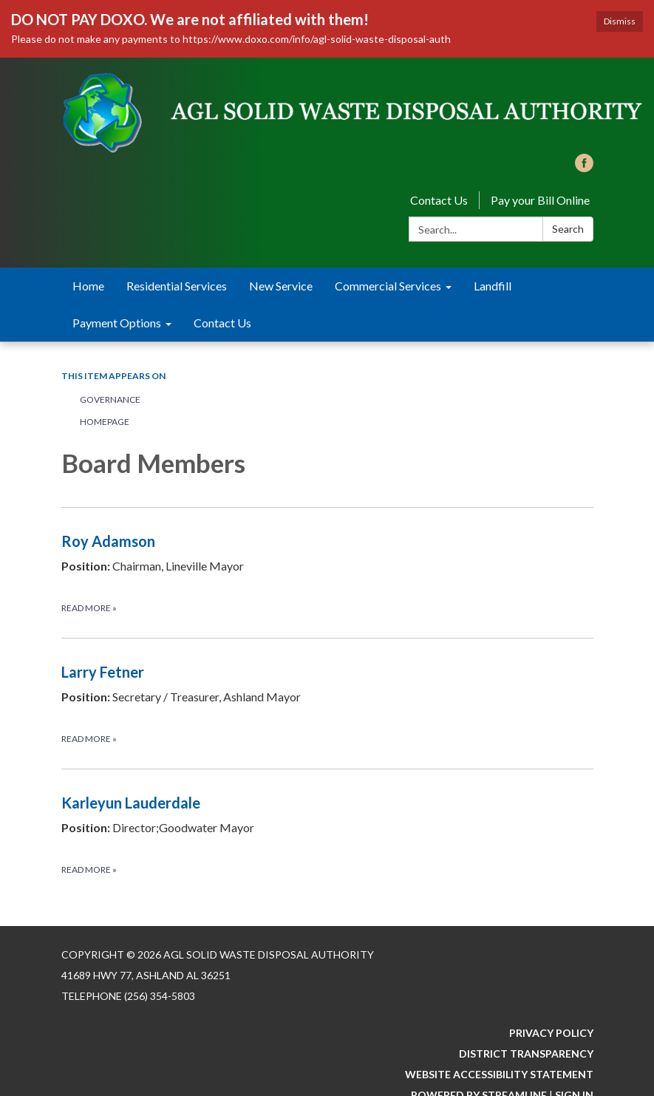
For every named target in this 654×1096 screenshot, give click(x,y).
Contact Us (439, 200)
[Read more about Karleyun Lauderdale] (327, 834)
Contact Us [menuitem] (222, 323)
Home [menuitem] (88, 286)
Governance (110, 399)
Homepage (104, 421)
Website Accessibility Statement (499, 1074)
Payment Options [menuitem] (116, 323)
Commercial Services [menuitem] (388, 286)
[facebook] (584, 167)
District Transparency (526, 1053)
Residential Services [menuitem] (176, 286)
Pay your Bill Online (540, 200)
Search (568, 228)
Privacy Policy (551, 1033)
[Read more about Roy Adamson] (327, 572)
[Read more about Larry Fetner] (327, 703)
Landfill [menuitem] (492, 286)
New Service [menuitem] (281, 286)
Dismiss (620, 21)
